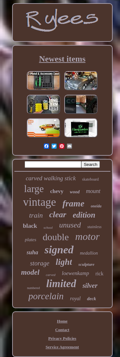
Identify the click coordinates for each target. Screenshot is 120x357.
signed (59, 250)
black (30, 225)
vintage (39, 202)
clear (57, 214)
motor (87, 236)
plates (30, 239)
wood (74, 192)
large (34, 188)
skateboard (90, 179)
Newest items (62, 58)
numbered (33, 288)
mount (93, 191)
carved (50, 275)
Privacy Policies (62, 338)
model (30, 272)
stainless (94, 226)
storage (39, 263)
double (56, 237)
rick (99, 273)
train (36, 215)
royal (75, 298)
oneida (96, 206)
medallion (89, 253)
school (48, 227)
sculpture (86, 264)
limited (61, 283)
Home (62, 321)
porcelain (46, 296)
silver (90, 285)
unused (70, 225)
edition (84, 215)
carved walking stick (51, 178)
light (64, 262)
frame (73, 203)
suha (32, 252)
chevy (57, 191)
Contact (62, 329)
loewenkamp (75, 273)
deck (91, 298)
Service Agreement (62, 347)
